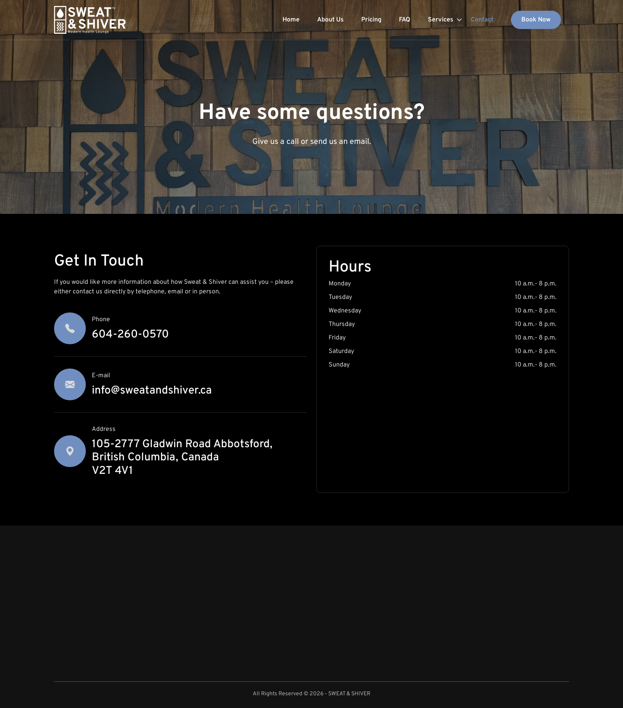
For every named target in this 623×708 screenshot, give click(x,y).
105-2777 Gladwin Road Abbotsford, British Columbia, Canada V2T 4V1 (182, 457)
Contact (482, 20)
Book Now (536, 20)
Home (291, 20)
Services (440, 20)
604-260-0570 (130, 335)
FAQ (404, 20)
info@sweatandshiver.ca (152, 391)
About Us (330, 20)
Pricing (371, 20)
